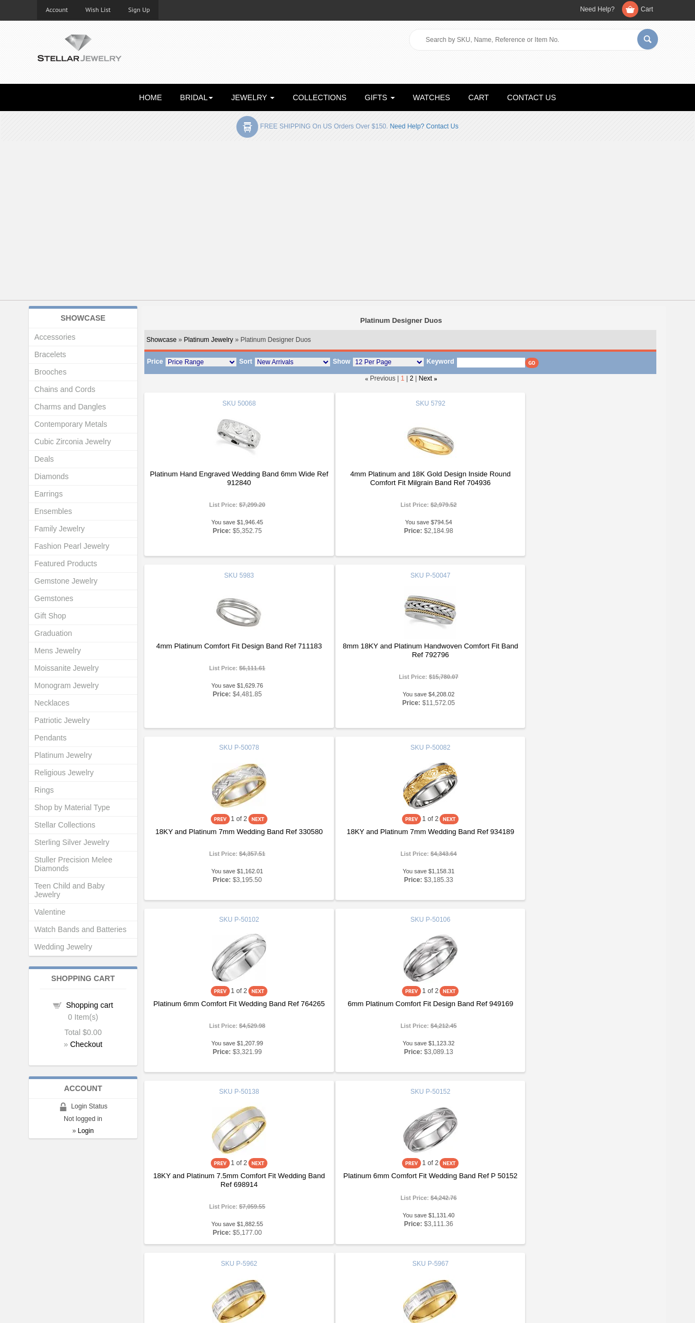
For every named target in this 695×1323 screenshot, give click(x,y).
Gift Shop (50, 615)
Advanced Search (65, 1230)
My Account (215, 1219)
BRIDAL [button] (197, 97)
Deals (44, 459)
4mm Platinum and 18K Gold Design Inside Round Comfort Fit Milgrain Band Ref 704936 (399, 478)
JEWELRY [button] (253, 97)
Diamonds (51, 476)
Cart (647, 9)
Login (86, 1131)
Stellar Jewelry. (86, 1305)
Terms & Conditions (386, 1240)
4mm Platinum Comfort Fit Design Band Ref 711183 (570, 478)
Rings (44, 790)
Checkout (86, 1044)
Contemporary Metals (70, 424)
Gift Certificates (61, 1219)
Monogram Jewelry (66, 685)
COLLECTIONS (319, 97)
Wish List (98, 9)
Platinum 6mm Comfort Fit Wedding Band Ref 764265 (228, 836)
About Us (51, 1208)
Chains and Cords (64, 389)
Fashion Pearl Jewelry (71, 546)
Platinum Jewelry (208, 340)
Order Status (217, 1230)
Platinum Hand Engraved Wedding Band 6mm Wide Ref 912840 (228, 478)
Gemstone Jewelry (65, 581)
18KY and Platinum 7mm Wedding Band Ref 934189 (570, 664)
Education (371, 1208)
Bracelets (50, 354)
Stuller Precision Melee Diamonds (73, 864)
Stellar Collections (64, 824)
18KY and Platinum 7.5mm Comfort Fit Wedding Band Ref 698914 (570, 836)
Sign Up (139, 9)
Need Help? (597, 9)
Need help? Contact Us (424, 126)
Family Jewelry (59, 528)
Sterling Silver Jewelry (71, 842)
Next (425, 378)
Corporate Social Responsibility (86, 1251)
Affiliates (210, 1240)
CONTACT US (531, 97)
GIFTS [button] (380, 97)
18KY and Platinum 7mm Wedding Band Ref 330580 (399, 664)
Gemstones (54, 598)
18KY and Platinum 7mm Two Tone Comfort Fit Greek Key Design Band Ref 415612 (399, 1008)
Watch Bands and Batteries (80, 929)
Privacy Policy (378, 1230)
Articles (367, 1197)
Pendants (50, 737)
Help (363, 1219)
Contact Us (373, 1251)
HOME (150, 97)
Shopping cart (89, 1005)
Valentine (49, 912)
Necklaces (52, 703)
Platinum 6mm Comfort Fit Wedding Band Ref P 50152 (229, 1008)
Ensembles (53, 511)
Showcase (161, 340)
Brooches (50, 371)
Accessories (54, 337)
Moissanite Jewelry (66, 668)
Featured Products (65, 563)
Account (57, 9)
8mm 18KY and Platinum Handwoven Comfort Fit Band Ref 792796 (228, 650)
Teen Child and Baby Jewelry (69, 890)
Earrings (48, 493)
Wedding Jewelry (63, 946)
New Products (219, 1208)
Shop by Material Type (72, 807)
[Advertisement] (347, 222)
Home (46, 1197)
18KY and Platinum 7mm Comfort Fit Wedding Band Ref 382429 (570, 1008)
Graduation (53, 633)
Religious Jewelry (64, 772)
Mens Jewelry (57, 650)
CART (478, 97)
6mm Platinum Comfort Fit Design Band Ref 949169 (400, 836)
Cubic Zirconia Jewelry (72, 441)
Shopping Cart (59, 1240)
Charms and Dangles (70, 406)
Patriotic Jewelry (62, 720)
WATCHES (431, 97)
